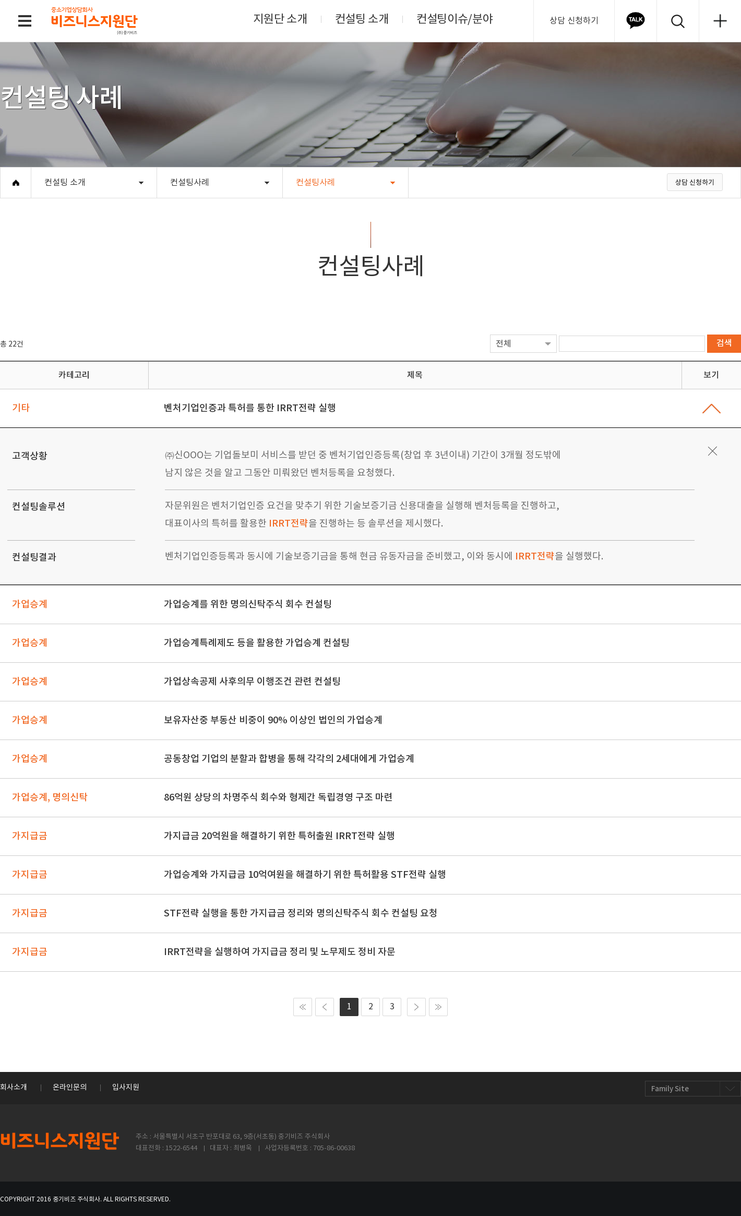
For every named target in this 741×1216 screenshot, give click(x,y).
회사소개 (13, 1087)
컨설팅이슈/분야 (454, 19)
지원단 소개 (280, 19)
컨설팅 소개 (362, 19)
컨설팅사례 (189, 182)
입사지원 (125, 1087)
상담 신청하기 (574, 21)
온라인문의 (70, 1087)
